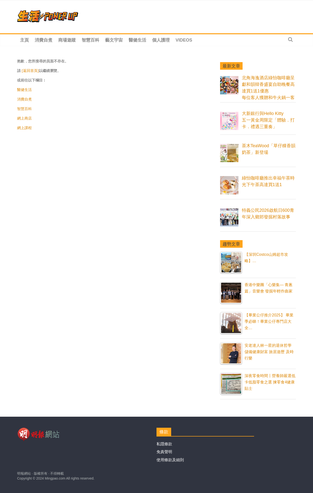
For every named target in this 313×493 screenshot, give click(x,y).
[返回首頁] (30, 70)
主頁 (24, 40)
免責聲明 (164, 452)
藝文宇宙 (114, 40)
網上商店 (24, 118)
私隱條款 (164, 444)
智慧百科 (90, 40)
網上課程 (24, 127)
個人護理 (161, 40)
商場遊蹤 (67, 40)
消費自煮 (43, 40)
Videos (184, 40)
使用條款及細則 (170, 460)
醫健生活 (137, 40)
